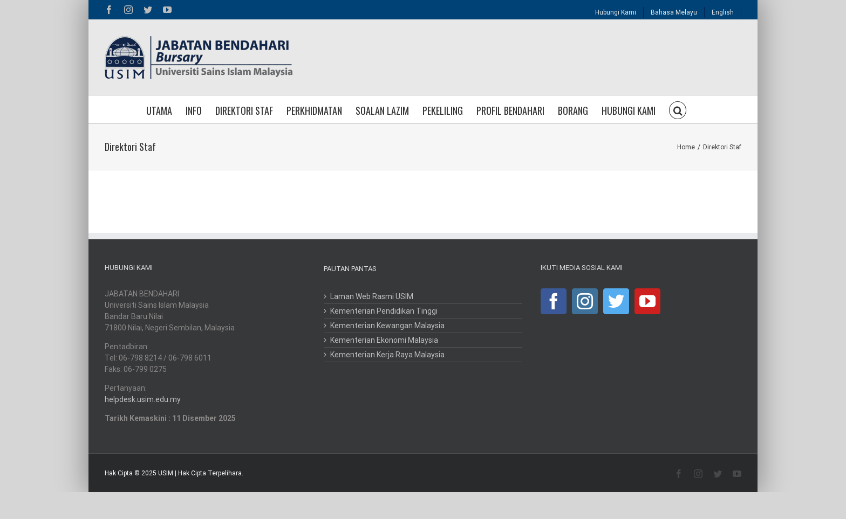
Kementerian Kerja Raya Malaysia (387, 354)
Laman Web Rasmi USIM (371, 296)
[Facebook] (554, 301)
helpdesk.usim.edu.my (143, 399)
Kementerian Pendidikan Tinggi (384, 311)
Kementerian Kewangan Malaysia (387, 325)
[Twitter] (616, 301)
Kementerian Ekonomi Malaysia (384, 340)
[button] (677, 109)
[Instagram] (585, 301)
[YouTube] (647, 301)
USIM (165, 473)
